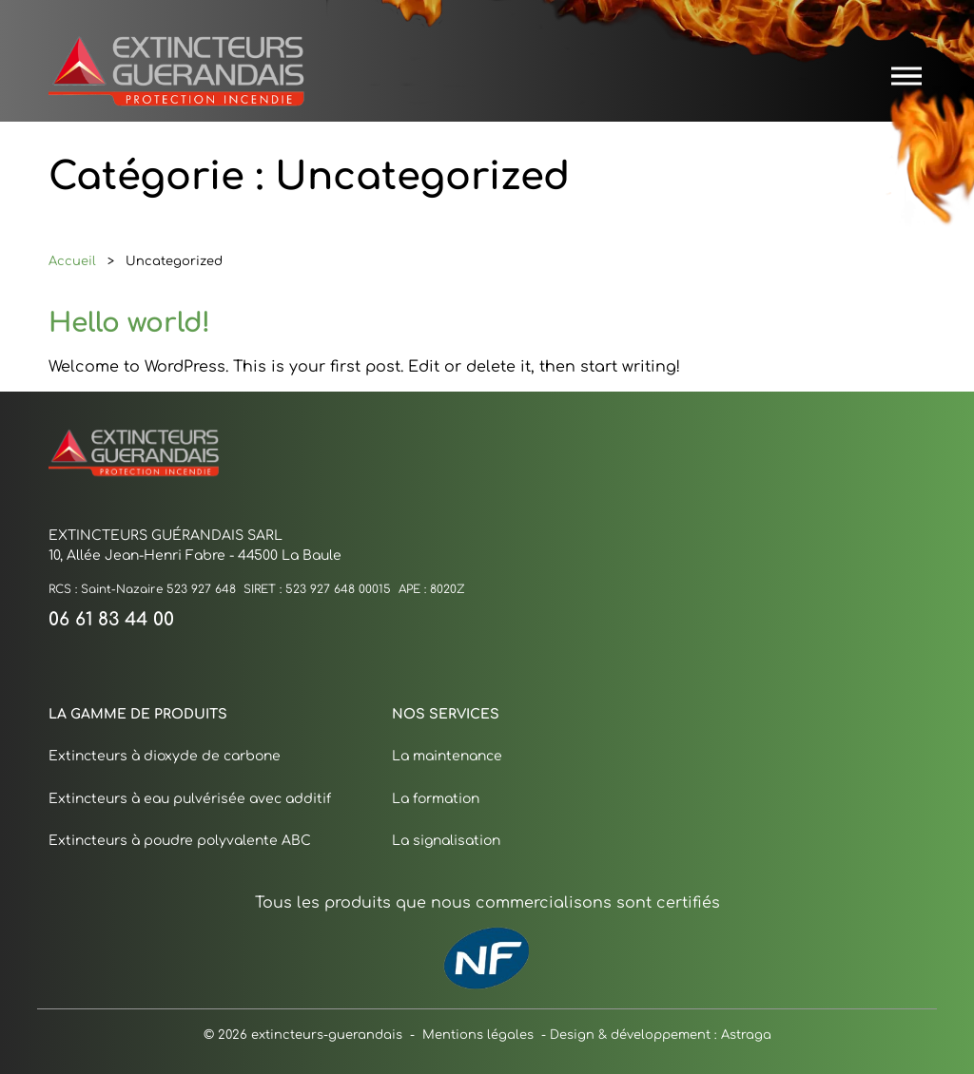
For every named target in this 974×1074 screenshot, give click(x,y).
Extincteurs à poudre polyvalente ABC (180, 839)
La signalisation (446, 839)
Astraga (746, 1033)
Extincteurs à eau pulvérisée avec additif (190, 797)
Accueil (72, 259)
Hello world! (129, 318)
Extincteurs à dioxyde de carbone (165, 754)
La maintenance (447, 754)
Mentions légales (478, 1034)
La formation (435, 797)
